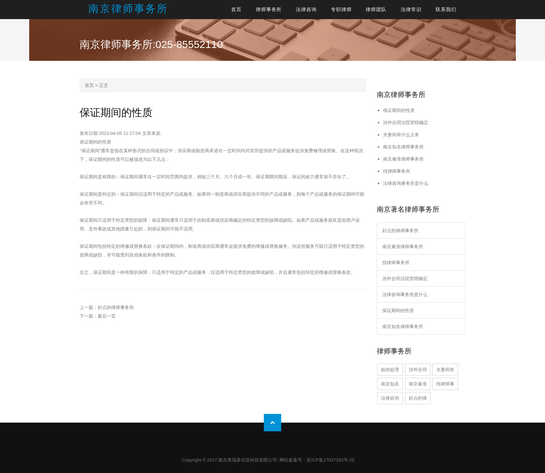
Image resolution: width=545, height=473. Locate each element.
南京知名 (390, 383)
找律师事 (445, 383)
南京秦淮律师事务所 (403, 159)
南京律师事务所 (128, 8)
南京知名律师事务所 (403, 146)
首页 (236, 9)
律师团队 (376, 9)
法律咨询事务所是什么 (405, 183)
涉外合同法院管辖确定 (405, 122)
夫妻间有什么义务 (401, 134)
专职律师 (341, 9)
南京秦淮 (418, 383)
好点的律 (418, 398)
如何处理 (390, 369)
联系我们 (446, 9)
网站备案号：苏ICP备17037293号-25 (316, 460)
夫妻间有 (445, 369)
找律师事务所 (396, 171)
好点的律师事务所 (116, 307)
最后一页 (107, 316)
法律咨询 (306, 9)
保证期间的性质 (399, 110)
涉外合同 (418, 369)
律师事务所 (269, 9)
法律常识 (411, 9)
